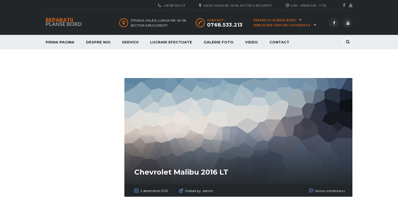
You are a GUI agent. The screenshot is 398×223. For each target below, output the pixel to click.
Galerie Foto (219, 42)
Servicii (130, 42)
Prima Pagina (60, 42)
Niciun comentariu (330, 191)
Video (251, 42)
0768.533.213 (225, 25)
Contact (279, 42)
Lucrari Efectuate (171, 42)
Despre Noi (98, 42)
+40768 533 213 (174, 5)
